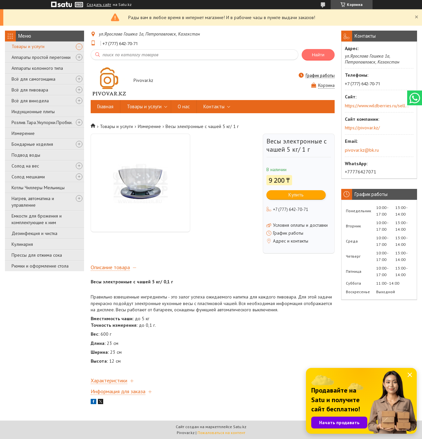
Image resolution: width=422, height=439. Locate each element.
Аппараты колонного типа (37, 68)
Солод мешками (28, 177)
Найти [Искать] (318, 54)
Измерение (23, 133)
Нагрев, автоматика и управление (33, 201)
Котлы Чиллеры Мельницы (38, 188)
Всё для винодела (30, 101)
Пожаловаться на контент (221, 432)
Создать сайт (99, 4)
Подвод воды (26, 155)
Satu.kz (239, 426)
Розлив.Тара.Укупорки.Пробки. (42, 122)
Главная (105, 106)
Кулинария (22, 244)
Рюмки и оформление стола (40, 266)
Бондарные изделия (32, 144)
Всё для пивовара (30, 90)
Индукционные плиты (33, 112)
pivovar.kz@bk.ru (362, 150)
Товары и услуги (28, 46)
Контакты (214, 106)
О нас (184, 106)
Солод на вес (25, 166)
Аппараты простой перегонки (41, 57)
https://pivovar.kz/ (362, 128)
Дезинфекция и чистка (34, 233)
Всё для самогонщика (33, 79)
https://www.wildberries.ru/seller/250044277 (377, 106)
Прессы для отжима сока (37, 255)
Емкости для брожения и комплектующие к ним (37, 219)
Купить (296, 195)
